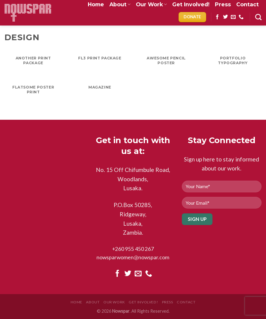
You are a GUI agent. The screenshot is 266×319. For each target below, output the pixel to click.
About (92, 302)
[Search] (258, 17)
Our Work (114, 302)
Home (76, 302)
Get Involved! (143, 302)
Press (167, 302)
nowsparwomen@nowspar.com (132, 257)
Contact (186, 302)
